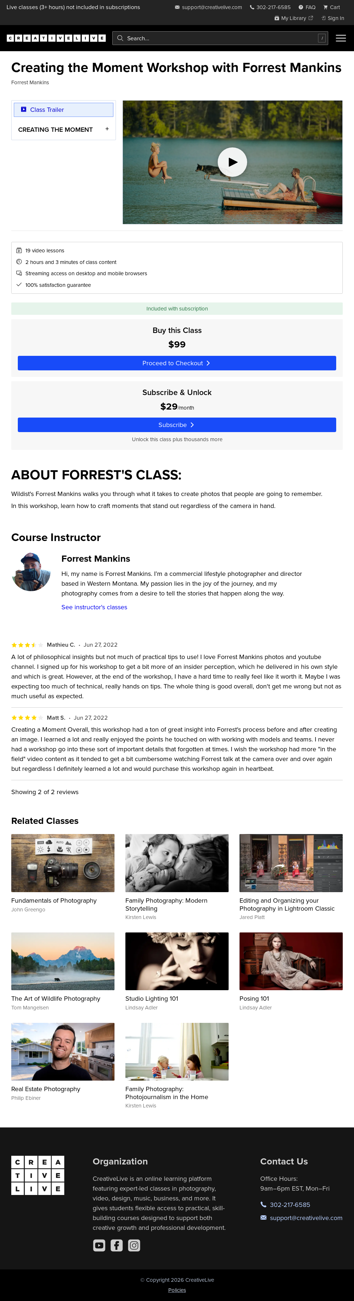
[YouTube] (99, 1245)
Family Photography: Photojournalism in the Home (166, 1092)
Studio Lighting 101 (151, 998)
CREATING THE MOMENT (55, 129)
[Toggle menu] (340, 38)
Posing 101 (254, 998)
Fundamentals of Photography (54, 900)
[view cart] (333, 7)
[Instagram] (134, 1245)
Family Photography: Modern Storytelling (166, 904)
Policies (177, 1290)
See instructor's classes (94, 606)
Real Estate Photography (45, 1088)
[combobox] (220, 38)
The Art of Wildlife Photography (55, 998)
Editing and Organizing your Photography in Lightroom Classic (287, 904)
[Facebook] (116, 1245)
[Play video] (232, 162)
